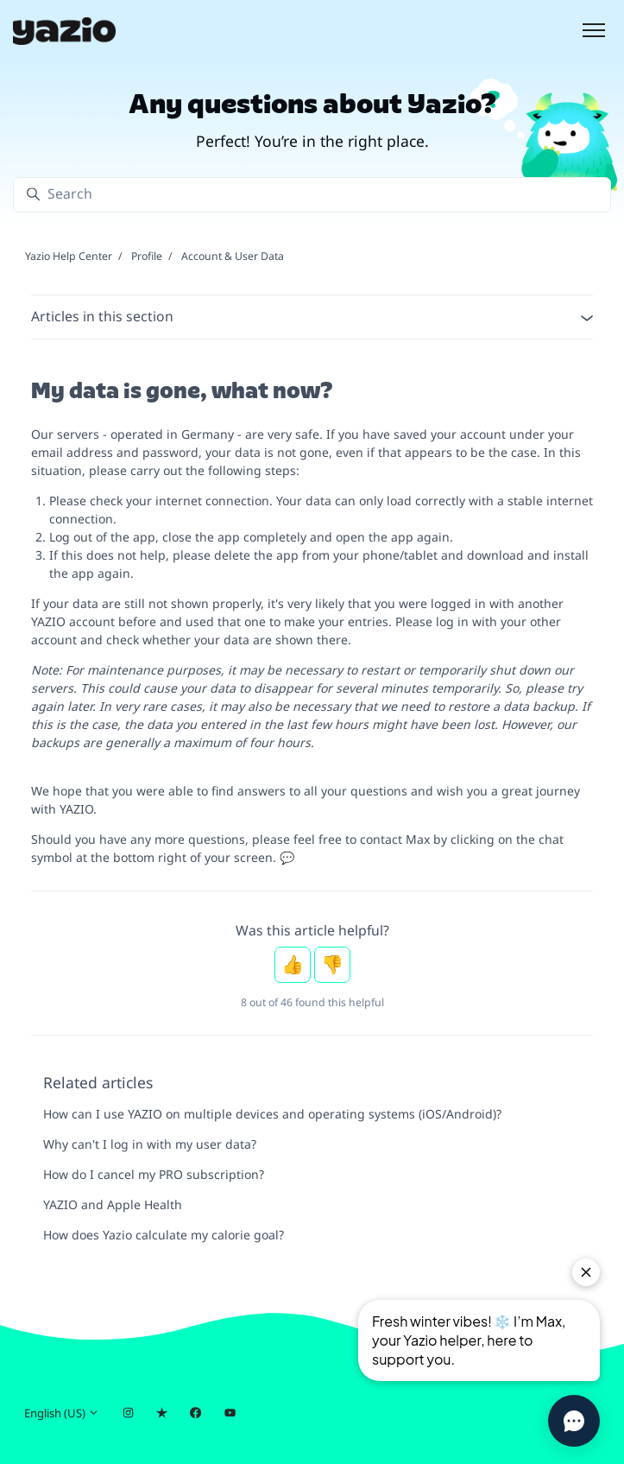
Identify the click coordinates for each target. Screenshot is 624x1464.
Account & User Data (232, 256)
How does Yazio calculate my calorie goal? (163, 1234)
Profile (146, 256)
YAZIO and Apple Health (112, 1204)
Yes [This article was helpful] (292, 965)
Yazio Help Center (68, 256)
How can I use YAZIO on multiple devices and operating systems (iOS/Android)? (272, 1114)
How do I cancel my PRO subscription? (153, 1174)
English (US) (61, 1413)
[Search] (312, 194)
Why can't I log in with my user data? (149, 1144)
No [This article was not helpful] (332, 965)
